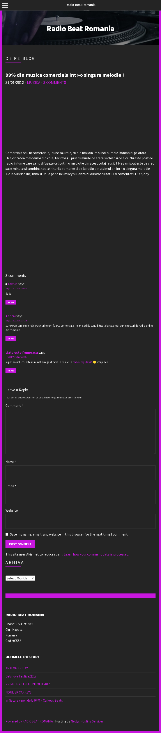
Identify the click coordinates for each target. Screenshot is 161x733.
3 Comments (54, 82)
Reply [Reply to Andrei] (11, 338)
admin (13, 284)
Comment (14, 405)
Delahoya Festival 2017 (20, 676)
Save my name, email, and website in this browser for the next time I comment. (69, 534)
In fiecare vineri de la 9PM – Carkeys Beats (34, 700)
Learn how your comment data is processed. (96, 554)
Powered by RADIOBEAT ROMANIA (29, 721)
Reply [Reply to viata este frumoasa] (11, 370)
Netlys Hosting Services (87, 721)
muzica (33, 82)
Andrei (10, 316)
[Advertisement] (80, 119)
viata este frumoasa (21, 352)
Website (11, 510)
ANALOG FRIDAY (16, 668)
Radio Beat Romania (80, 29)
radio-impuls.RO (82, 362)
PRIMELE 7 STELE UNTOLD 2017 (27, 684)
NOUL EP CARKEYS (18, 692)
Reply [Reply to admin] (11, 302)
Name (11, 461)
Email (10, 486)
